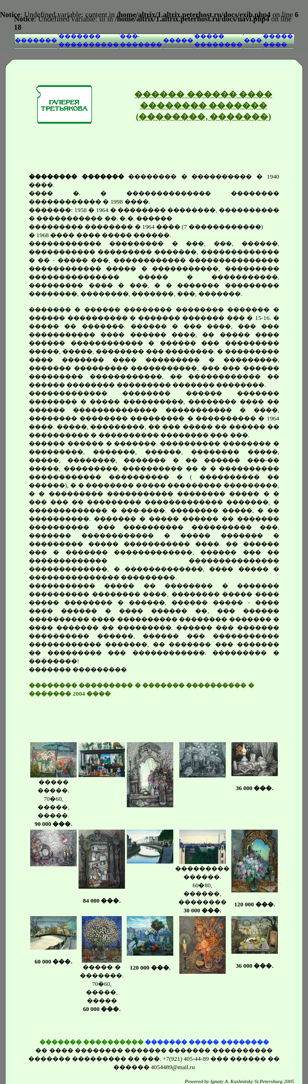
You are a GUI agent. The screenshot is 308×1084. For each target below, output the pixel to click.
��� (253, 40)
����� (178, 40)
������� (36, 40)
